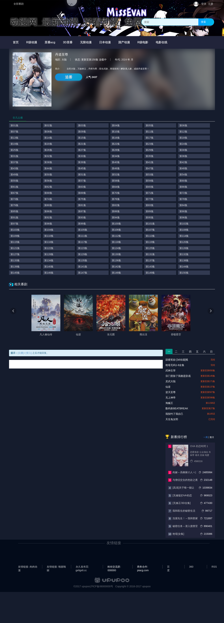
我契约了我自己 (174, 413)
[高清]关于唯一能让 (183, 487)
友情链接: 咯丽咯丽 (56, 566)
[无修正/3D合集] (182, 503)
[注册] (21, 353)
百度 (168, 566)
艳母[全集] (178, 533)
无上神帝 (170, 397)
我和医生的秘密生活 (184, 510)
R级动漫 (31, 42)
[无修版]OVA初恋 (182, 495)
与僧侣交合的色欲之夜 (185, 479)
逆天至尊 (170, 392)
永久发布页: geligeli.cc (82, 566)
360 (191, 566)
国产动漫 (124, 42)
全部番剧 (19, 3)
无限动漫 (86, 42)
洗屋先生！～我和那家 (185, 518)
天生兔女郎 (171, 419)
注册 (210, 3)
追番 (68, 77)
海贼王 (169, 403)
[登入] (29, 353)
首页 (16, 42)
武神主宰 (170, 370)
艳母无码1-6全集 (174, 365)
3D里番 (67, 42)
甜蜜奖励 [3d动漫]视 (176, 359)
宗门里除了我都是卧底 (178, 375)
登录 (203, 3)
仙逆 (168, 386)
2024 (124, 59)
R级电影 (142, 42)
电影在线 (161, 42)
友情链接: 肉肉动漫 (27, 566)
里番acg (50, 42)
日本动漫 (105, 42)
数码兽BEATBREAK (176, 408)
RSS (214, 566)
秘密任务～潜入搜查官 (185, 526)
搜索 (203, 21)
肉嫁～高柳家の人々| (184, 472)
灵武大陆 (170, 381)
